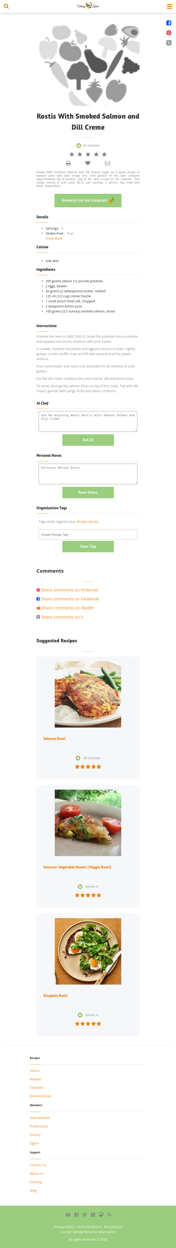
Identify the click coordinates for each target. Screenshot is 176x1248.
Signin (34, 1143)
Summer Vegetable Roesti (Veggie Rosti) (77, 867)
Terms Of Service (89, 1227)
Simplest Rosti (55, 995)
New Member (40, 1118)
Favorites (36, 1087)
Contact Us (38, 1165)
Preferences (39, 1126)
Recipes (35, 1079)
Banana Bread (40, 1096)
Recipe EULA (113, 1227)
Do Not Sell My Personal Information (88, 1232)
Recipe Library (87, 521)
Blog (33, 1190)
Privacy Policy (64, 1227)
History (35, 1135)
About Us (37, 1173)
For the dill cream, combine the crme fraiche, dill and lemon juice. (85, 378)
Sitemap (36, 1182)
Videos (35, 1070)
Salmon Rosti (54, 738)
